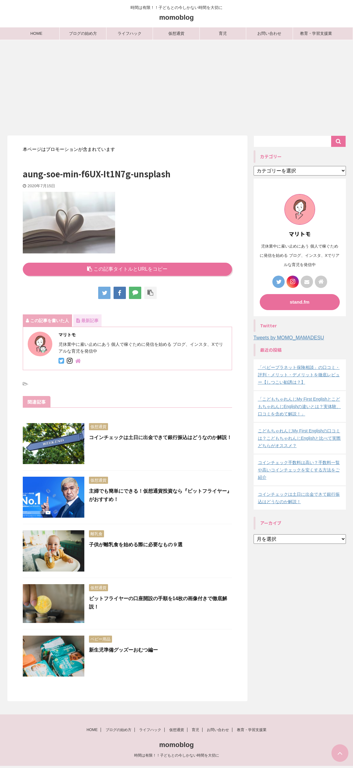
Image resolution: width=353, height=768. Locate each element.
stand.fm (299, 302)
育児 (223, 33)
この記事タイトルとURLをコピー (127, 269)
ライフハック (130, 33)
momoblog (176, 17)
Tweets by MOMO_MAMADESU (289, 337)
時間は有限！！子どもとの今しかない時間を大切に (176, 757)
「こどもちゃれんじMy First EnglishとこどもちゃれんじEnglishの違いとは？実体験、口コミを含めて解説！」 (299, 406)
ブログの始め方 (83, 33)
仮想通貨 (176, 33)
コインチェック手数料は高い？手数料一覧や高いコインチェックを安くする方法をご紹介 (299, 470)
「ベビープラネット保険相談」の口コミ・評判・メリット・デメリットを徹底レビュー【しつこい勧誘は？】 (299, 375)
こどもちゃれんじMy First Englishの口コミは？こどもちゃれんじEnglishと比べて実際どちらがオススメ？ (299, 438)
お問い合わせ (269, 33)
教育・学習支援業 (316, 33)
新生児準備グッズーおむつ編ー (123, 650)
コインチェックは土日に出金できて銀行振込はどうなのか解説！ (160, 437)
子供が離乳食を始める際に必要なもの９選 (136, 544)
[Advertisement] (176, 86)
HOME (36, 33)
